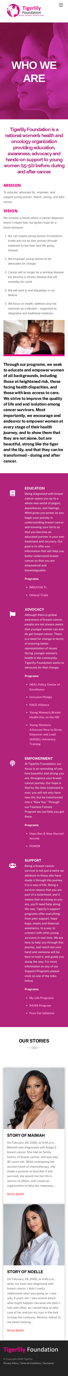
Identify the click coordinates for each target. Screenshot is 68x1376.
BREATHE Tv (38, 587)
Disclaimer (48, 1363)
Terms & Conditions (30, 1363)
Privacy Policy (10, 1363)
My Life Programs (41, 998)
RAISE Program (40, 1005)
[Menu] (61, 5)
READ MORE (15, 1194)
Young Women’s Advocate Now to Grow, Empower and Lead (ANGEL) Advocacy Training (45, 734)
